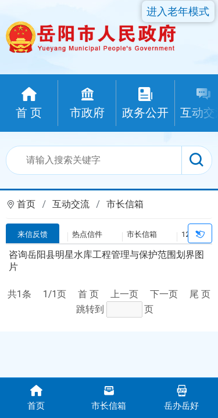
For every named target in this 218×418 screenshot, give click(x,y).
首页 (26, 204)
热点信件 (87, 234)
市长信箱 (125, 204)
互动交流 (71, 204)
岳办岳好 (181, 397)
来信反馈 (32, 234)
